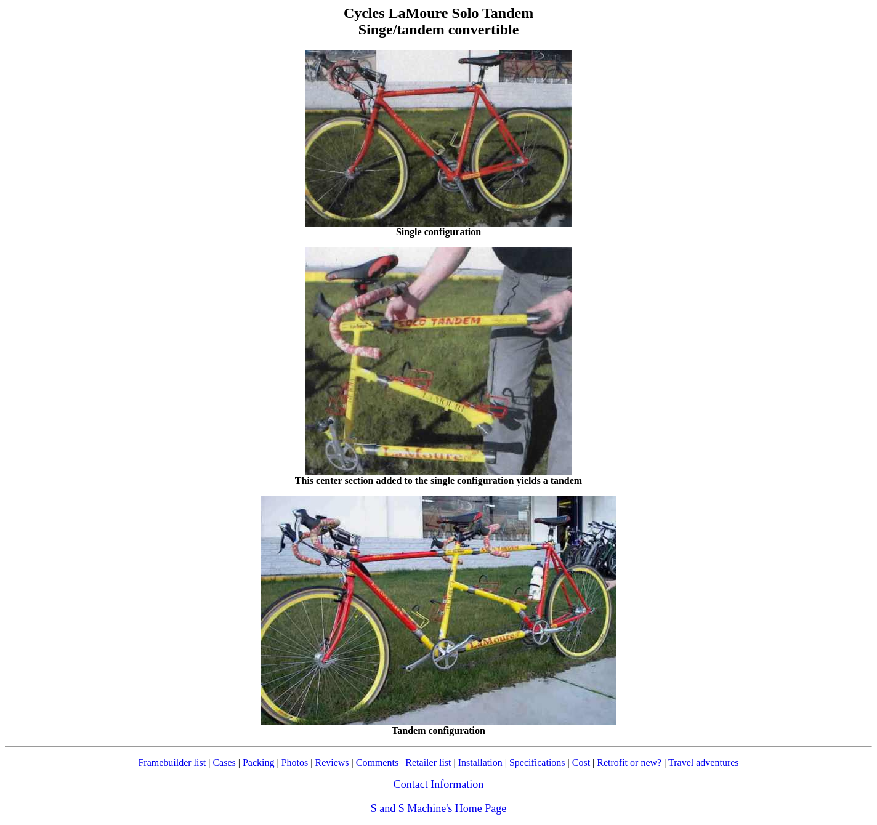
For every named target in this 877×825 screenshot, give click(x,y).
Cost (581, 762)
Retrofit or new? (629, 762)
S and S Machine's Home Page (439, 808)
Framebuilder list (172, 762)
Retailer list (428, 762)
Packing (259, 762)
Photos (295, 762)
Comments (377, 762)
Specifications (537, 762)
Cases (223, 762)
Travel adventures (703, 762)
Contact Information (438, 784)
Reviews (332, 762)
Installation (480, 762)
